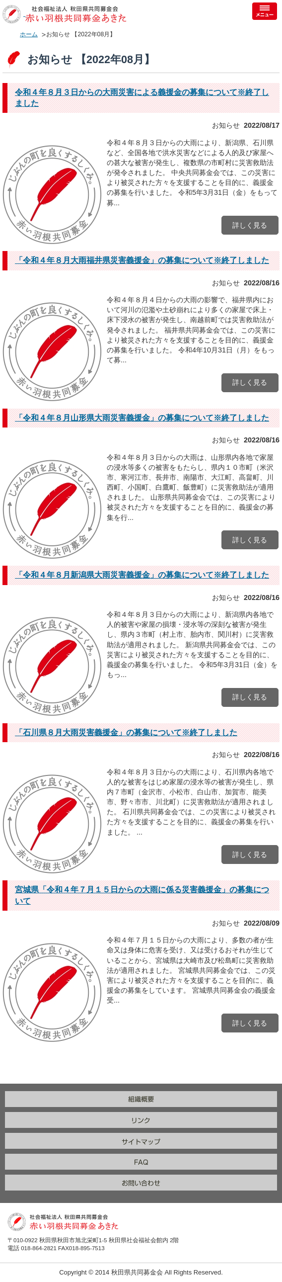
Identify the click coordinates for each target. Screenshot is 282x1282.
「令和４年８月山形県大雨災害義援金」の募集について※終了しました (142, 418)
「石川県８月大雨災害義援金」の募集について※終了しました (126, 732)
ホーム (29, 34)
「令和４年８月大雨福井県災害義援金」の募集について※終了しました (142, 260)
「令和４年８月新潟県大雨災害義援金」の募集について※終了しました (142, 575)
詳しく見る (249, 225)
